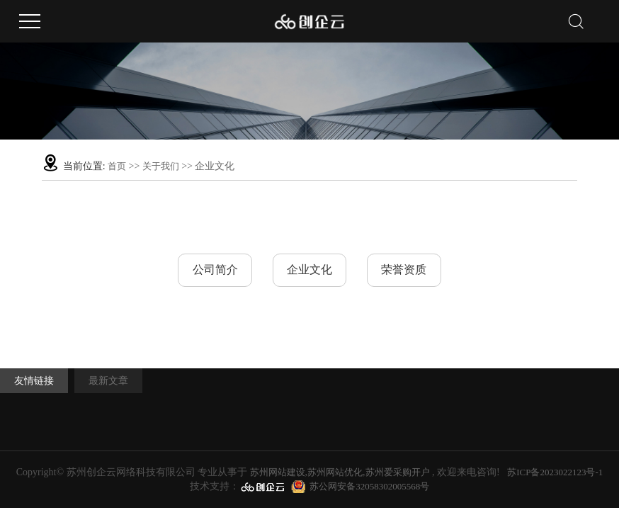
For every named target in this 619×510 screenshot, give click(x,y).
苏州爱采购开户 (397, 472)
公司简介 (213, 270)
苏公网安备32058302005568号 (369, 486)
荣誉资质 (405, 270)
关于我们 (161, 166)
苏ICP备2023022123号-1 (555, 472)
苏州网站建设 (277, 472)
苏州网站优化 (335, 472)
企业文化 (309, 270)
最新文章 (109, 381)
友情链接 (34, 381)
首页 (117, 166)
